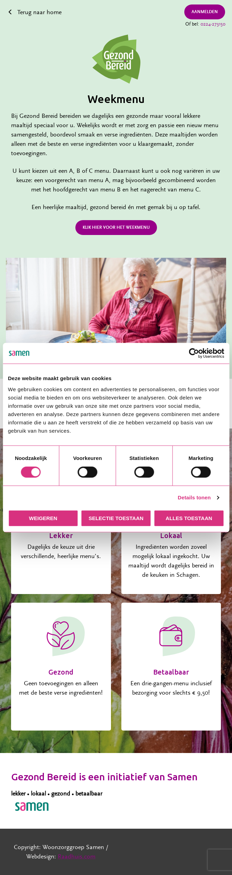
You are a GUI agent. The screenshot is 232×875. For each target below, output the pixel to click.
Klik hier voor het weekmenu (116, 227)
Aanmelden (205, 12)
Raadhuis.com (76, 856)
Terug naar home (39, 12)
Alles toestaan (189, 518)
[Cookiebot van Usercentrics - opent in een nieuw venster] (194, 353)
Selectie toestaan (116, 518)
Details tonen (194, 497)
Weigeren (43, 518)
